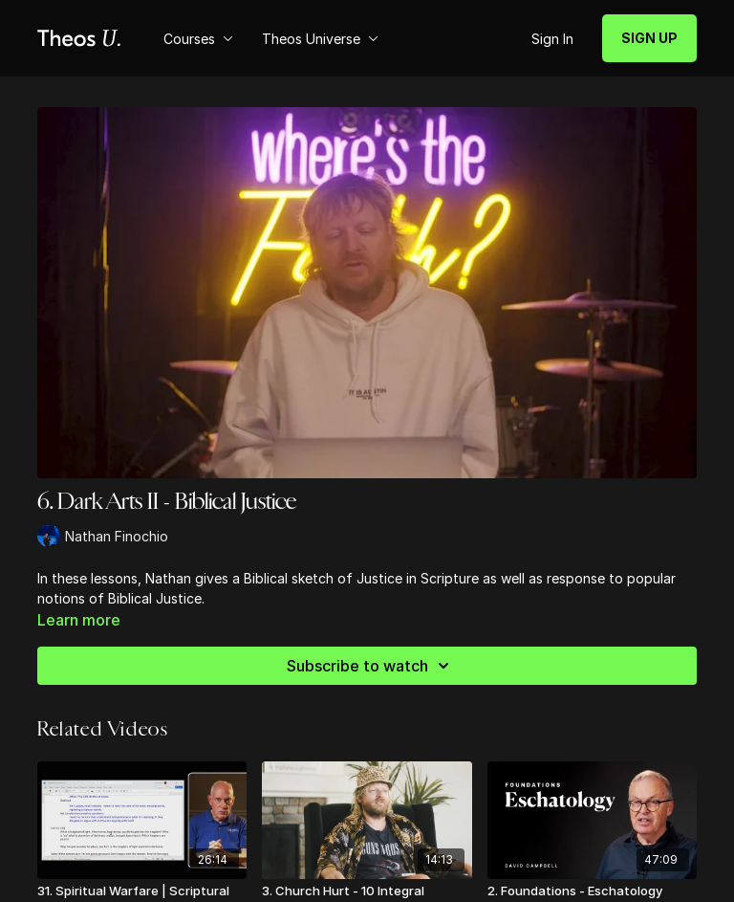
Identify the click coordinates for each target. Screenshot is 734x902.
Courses (198, 39)
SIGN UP (649, 38)
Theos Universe (320, 39)
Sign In (552, 39)
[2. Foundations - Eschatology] (592, 891)
